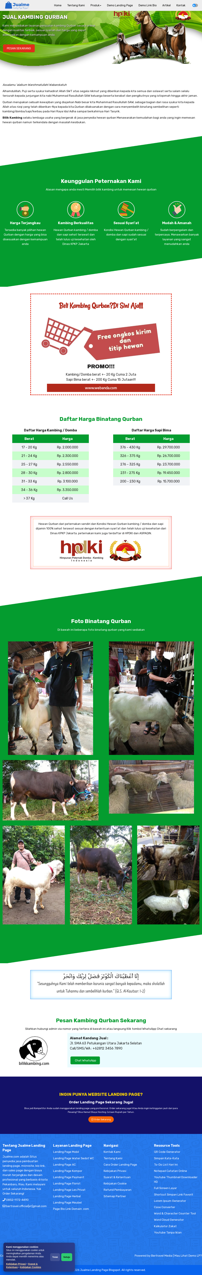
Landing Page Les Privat (69, 1189)
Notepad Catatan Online (170, 1171)
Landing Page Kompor (67, 1171)
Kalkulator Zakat (165, 1226)
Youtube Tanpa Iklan (168, 1232)
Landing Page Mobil (66, 1151)
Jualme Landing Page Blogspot (100, 1270)
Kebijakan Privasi (16, 1264)
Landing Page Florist (66, 1183)
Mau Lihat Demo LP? (188, 1255)
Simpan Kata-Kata (166, 1158)
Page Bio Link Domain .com (71, 1209)
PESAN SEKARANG (19, 48)
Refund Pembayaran (117, 1189)
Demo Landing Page (120, 5)
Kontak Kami (112, 1151)
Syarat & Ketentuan (117, 1177)
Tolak (55, 1257)
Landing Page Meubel (67, 1202)
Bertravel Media (161, 1255)
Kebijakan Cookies (30, 1267)
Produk (96, 5)
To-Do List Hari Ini (166, 1164)
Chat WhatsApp (85, 1060)
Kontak (180, 5)
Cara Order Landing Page (120, 1164)
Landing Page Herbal (67, 1196)
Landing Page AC (64, 1164)
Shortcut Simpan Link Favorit (173, 1194)
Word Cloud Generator (169, 1219)
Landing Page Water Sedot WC (73, 1158)
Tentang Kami (76, 5)
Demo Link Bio (148, 5)
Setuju (66, 1257)
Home (57, 5)
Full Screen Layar (165, 1188)
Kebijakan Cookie (115, 1183)
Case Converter (164, 1207)
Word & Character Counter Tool (175, 1213)
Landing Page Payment (68, 1177)
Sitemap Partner (115, 1196)
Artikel (166, 5)
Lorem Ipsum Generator (170, 1201)
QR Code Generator (167, 1151)
